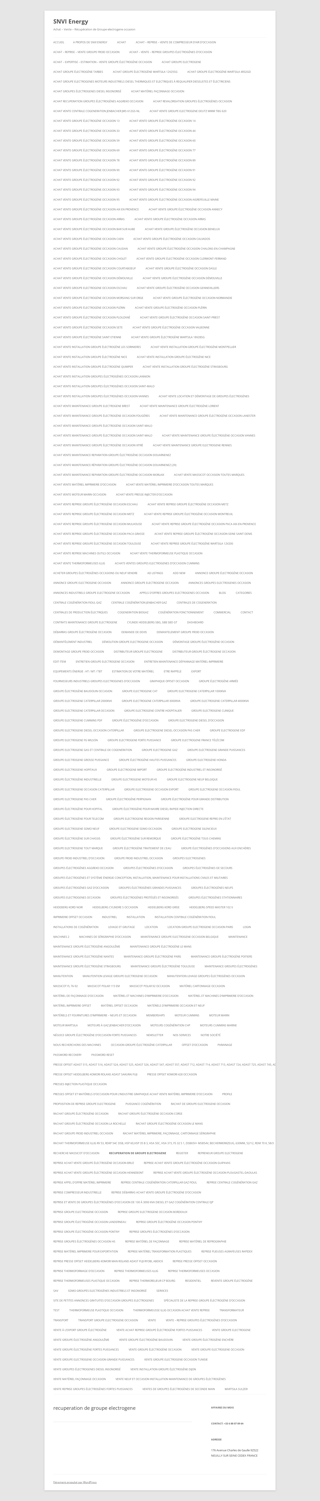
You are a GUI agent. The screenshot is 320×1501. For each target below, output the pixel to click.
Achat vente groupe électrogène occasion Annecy (185, 209)
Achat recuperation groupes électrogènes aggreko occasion (98, 101)
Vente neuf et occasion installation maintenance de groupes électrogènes (171, 1379)
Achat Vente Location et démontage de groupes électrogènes (204, 396)
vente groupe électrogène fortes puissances (86, 1349)
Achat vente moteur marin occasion (79, 494)
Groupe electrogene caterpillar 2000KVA (82, 701)
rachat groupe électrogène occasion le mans (169, 1124)
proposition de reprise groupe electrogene (84, 1104)
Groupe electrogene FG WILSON (75, 740)
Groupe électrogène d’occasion (135, 720)
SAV (55, 1291)
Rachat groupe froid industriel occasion (83, 1133)
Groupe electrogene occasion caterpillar (83, 789)
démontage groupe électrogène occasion (203, 642)
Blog (222, 593)
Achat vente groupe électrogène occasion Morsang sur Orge (98, 298)
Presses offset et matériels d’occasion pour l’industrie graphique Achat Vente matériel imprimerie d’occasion (132, 1094)
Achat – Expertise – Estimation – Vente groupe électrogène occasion (102, 62)
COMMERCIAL (222, 612)
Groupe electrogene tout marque (78, 848)
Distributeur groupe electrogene (138, 652)
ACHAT (121, 42)
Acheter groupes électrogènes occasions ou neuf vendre (95, 573)
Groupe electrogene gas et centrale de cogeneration (92, 750)
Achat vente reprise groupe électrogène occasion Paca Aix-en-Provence (204, 524)
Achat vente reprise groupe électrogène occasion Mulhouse (97, 524)
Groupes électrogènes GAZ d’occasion (81, 888)
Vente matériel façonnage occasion (79, 1379)
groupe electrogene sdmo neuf (76, 829)
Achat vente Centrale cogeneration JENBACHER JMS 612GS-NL (96, 111)
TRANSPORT (60, 1320)
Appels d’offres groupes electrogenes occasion (174, 593)
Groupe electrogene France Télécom (197, 740)
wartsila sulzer (236, 1389)
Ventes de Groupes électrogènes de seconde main (178, 1389)
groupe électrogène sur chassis (76, 838)
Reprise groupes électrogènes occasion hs (84, 1241)
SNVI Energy (70, 21)
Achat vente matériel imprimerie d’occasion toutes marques (169, 484)
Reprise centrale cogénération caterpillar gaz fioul (159, 1182)
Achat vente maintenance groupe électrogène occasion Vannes (208, 435)
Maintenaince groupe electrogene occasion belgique (180, 937)
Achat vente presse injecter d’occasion (144, 494)
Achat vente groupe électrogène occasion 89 (162, 160)
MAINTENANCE (238, 937)
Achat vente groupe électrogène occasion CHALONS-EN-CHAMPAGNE (186, 249)
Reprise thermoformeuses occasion (194, 1271)
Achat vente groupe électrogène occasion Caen (88, 239)
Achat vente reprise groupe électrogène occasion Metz (188, 504)
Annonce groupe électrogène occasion (224, 573)
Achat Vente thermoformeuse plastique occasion (166, 553)
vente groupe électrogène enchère (208, 1340)
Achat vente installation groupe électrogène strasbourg (185, 367)
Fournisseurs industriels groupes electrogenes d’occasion (96, 681)
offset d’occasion (195, 1045)
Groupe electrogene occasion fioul (214, 789)
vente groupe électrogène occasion (155, 1349)
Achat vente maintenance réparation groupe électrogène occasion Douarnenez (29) (114, 465)
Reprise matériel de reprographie (202, 1241)
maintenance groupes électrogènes (231, 966)
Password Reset (102, 1055)
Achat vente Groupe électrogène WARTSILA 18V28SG (168, 337)
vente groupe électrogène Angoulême (81, 1340)
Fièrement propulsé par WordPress (75, 1482)
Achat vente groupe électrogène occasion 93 (86, 190)
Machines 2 (61, 937)
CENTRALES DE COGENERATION (197, 602)
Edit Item (59, 662)
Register (182, 1153)
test (56, 1310)
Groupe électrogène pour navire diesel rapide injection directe (158, 809)
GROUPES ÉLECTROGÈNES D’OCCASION (148, 868)
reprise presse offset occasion (195, 1261)
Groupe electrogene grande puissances (216, 750)
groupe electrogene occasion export (151, 789)
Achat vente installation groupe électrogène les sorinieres (97, 347)
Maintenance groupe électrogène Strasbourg (87, 966)
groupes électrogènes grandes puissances (150, 888)
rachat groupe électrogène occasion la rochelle (89, 1124)
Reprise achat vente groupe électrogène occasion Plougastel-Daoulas (205, 1173)
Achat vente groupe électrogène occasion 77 (162, 150)
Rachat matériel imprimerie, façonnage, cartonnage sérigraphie (169, 1133)
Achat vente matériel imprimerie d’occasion (84, 484)
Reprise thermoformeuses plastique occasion (86, 1281)
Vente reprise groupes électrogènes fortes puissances (93, 1389)
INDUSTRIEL (109, 917)
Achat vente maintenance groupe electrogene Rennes (192, 445)
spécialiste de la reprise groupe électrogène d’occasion (204, 1300)
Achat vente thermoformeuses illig (79, 563)
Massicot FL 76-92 (65, 986)
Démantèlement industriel (72, 642)
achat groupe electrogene (181, 62)
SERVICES (162, 1291)
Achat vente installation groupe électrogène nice (90, 357)
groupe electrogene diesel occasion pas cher (167, 730)
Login (247, 927)
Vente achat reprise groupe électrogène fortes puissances (159, 1330)
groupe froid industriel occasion (138, 858)
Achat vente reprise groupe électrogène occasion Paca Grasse (99, 534)
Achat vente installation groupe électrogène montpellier (193, 347)
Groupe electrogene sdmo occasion (135, 829)
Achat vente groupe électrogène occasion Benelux (182, 229)
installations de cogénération (75, 927)
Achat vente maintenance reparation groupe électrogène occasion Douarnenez (112, 455)
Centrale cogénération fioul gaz (77, 602)
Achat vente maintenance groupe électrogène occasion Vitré (98, 445)
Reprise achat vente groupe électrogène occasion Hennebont (98, 1173)
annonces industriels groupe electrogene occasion (91, 593)
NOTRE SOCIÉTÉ (211, 1035)
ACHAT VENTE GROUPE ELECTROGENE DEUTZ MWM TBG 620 (188, 111)
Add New (179, 573)
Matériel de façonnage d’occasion (78, 996)
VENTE (152, 1320)
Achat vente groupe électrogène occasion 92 (86, 180)
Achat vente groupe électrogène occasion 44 (162, 131)
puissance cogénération (143, 1104)
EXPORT (196, 671)
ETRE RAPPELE (173, 671)
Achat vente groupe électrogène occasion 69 (86, 150)
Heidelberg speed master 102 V (211, 907)
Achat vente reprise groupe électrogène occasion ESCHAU (95, 504)
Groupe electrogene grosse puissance (81, 760)
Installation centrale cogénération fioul (185, 917)
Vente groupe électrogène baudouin (146, 1340)
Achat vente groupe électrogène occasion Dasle (181, 268)
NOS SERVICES (182, 1035)
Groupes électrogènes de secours (207, 868)
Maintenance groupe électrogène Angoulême (86, 946)
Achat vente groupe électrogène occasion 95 (86, 199)
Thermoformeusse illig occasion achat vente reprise (171, 1310)
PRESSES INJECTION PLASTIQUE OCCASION (80, 1084)
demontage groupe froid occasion (78, 652)
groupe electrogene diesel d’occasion (196, 720)
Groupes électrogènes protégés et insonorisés (144, 897)
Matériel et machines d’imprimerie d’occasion (145, 996)
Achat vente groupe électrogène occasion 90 (86, 170)
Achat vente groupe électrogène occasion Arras (89, 219)
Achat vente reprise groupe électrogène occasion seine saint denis (203, 534)
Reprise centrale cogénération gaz (232, 1182)
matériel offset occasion (119, 1005)
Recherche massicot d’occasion (76, 1153)
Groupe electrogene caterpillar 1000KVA (196, 691)
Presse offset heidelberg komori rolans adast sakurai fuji (95, 1074)
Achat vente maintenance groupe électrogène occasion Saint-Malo (102, 426)
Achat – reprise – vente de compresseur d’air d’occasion (176, 42)
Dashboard (195, 622)
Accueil (58, 42)
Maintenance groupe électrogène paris (152, 956)
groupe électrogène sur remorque (135, 838)
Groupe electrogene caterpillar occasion (83, 711)
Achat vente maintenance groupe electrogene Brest (91, 406)
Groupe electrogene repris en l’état (205, 819)
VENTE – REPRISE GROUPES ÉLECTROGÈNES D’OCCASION (201, 1320)
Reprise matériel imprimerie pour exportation (85, 1251)
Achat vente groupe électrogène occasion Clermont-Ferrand (181, 259)
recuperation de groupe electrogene (137, 1153)
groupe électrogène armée (218, 681)
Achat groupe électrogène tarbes (78, 72)
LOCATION (151, 927)
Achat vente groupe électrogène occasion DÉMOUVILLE (93, 278)
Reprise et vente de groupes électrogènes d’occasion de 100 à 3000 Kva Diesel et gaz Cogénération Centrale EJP (133, 1202)
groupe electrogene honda (206, 760)
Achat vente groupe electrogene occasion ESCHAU (90, 288)
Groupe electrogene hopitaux (75, 770)
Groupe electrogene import (127, 770)
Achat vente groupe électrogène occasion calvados (171, 239)
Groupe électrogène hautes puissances (147, 760)
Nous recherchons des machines (77, 1045)
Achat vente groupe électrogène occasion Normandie (192, 298)
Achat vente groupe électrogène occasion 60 (162, 140)
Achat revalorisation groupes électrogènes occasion (192, 101)
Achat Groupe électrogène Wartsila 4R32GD (219, 72)
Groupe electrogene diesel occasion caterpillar (88, 730)
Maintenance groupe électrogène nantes (83, 956)
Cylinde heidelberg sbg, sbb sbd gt (152, 622)
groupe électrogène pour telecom (78, 819)
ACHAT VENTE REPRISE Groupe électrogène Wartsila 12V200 (192, 543)
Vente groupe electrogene (231, 1330)
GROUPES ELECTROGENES (189, 858)
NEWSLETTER (154, 1035)
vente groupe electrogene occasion (217, 1349)
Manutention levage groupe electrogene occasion (120, 976)
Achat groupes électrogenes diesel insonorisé (87, 91)
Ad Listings (155, 573)
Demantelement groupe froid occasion (185, 632)
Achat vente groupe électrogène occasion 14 (162, 121)
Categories (244, 593)
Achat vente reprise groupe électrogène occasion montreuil (188, 514)
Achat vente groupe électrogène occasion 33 (86, 131)
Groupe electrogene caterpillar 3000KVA (151, 701)
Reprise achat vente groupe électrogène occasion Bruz (93, 1163)
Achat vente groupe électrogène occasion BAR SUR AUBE (94, 229)
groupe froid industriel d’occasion (78, 858)
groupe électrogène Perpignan (128, 799)
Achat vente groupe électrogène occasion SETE (88, 327)
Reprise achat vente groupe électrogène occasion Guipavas (187, 1163)
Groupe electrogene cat (140, 691)
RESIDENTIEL (193, 1281)
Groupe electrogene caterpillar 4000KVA (219, 701)
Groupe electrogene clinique (212, 711)
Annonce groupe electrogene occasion (150, 583)
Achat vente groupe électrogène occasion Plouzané (91, 317)
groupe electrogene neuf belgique (192, 779)
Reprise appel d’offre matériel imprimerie (82, 1182)
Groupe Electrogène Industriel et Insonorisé (189, 770)
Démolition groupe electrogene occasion (132, 642)
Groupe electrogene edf (227, 730)
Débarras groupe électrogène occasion (82, 632)
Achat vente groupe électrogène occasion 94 (162, 190)
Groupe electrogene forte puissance (134, 740)
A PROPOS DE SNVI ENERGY (90, 42)
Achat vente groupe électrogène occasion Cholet (90, 259)
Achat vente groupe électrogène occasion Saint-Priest (180, 317)
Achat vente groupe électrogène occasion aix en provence (96, 209)
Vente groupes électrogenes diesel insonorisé (87, 1369)
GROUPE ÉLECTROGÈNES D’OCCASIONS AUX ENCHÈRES (216, 848)
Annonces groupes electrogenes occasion (219, 583)
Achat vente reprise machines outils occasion (86, 553)
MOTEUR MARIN (219, 1015)
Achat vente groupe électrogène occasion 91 (162, 170)
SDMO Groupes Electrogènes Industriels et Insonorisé (107, 1291)
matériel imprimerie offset (72, 1005)
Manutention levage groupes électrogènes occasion (206, 976)
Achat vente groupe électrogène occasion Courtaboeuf (94, 268)
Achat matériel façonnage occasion (157, 91)
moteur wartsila (65, 1025)
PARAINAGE (225, 1045)
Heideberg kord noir (68, 907)
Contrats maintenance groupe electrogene (85, 622)
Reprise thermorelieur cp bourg (152, 1281)
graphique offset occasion (169, 681)
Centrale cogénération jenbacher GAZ (139, 602)
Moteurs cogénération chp (170, 1025)
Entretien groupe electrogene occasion (105, 662)
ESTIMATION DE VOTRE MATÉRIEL (133, 671)
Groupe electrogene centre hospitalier (153, 711)
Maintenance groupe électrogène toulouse (163, 966)
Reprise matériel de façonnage (147, 1241)
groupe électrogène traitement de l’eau (142, 848)
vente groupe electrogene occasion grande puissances (93, 1359)
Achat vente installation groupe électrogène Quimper (93, 367)
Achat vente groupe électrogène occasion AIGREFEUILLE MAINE (174, 199)
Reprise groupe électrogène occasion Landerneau (89, 1222)
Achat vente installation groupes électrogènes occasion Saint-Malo (103, 386)
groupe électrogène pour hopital (77, 809)
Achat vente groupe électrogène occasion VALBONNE (171, 327)
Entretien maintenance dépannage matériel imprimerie (183, 662)
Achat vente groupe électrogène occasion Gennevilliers (178, 288)
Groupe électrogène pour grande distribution (195, 799)
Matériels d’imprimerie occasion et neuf (176, 1005)
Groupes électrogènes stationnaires (215, 897)
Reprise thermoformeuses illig (136, 1271)
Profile (227, 1094)
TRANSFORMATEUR (232, 1310)
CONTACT (247, 612)
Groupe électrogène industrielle (77, 779)
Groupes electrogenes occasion (76, 897)
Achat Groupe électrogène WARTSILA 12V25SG (145, 72)
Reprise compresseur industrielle (77, 1192)
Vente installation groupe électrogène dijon (163, 1369)
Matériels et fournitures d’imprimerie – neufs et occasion (94, 1015)
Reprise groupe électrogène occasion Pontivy (169, 1222)
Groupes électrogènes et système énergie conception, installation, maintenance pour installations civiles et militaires (140, 878)
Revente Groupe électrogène (232, 1281)
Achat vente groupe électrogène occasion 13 (86, 121)
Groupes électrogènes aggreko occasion (83, 868)
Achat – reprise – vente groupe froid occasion (86, 52)
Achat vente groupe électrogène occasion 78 (86, 160)
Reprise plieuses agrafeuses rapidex (226, 1251)
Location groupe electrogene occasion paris (200, 927)
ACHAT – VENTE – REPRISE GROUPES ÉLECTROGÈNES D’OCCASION (170, 52)
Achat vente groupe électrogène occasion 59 (86, 140)
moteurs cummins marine (218, 1025)
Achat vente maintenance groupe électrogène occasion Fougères (101, 416)
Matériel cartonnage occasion (202, 986)
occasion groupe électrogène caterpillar (141, 1045)
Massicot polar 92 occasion (150, 986)
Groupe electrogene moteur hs (134, 779)
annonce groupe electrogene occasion (82, 583)
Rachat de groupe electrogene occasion (200, 1104)
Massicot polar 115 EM (104, 986)
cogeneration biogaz (133, 612)
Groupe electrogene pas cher (74, 799)
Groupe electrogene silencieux (194, 829)
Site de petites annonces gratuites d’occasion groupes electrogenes (103, 1300)
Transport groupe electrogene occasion (108, 1320)
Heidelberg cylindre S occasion (115, 907)
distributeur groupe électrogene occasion (204, 652)
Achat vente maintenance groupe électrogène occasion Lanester (207, 416)
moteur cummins (187, 1015)
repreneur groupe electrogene (220, 1153)
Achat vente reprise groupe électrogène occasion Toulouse (97, 543)
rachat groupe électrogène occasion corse (150, 1114)
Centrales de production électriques (80, 612)
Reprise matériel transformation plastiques (160, 1251)
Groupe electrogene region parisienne (141, 819)
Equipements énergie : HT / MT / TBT (77, 671)
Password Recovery (67, 1055)
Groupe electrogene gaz (160, 750)
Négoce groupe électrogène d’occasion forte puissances (95, 1035)
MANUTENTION (63, 976)
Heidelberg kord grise (164, 907)
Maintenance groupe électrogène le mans (161, 946)
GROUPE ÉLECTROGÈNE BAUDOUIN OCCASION (82, 691)
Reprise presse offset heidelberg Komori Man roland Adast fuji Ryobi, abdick (108, 1261)
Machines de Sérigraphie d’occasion (105, 937)
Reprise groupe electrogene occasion (80, 1212)
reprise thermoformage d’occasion (78, 1271)
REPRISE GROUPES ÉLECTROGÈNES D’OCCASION (159, 1232)
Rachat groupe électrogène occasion (80, 1114)
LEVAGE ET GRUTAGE (121, 927)
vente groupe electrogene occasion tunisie (176, 1359)
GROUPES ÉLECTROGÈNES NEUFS (212, 888)
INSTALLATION (136, 917)
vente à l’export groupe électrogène (80, 1330)
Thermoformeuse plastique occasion (96, 1310)
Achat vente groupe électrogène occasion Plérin (89, 308)
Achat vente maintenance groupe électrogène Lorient (179, 406)
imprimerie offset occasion (72, 917)
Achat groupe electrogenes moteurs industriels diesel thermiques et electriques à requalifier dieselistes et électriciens (141, 81)
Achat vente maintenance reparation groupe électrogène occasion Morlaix (108, 475)
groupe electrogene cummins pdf (77, 720)
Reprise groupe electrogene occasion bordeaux (152, 1212)
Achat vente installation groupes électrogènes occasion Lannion (101, 376)
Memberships (155, 1015)
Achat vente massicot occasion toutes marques (209, 475)
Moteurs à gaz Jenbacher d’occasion (114, 1025)
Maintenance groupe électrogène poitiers (221, 956)
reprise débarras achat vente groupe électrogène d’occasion (156, 1192)
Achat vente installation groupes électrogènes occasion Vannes (101, 396)
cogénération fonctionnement (181, 612)
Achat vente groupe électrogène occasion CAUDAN (90, 249)
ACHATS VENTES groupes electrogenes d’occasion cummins (157, 563)
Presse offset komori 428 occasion (172, 1074)
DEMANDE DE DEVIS (134, 632)
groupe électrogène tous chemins (196, 838)
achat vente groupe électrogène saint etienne (87, 337)
